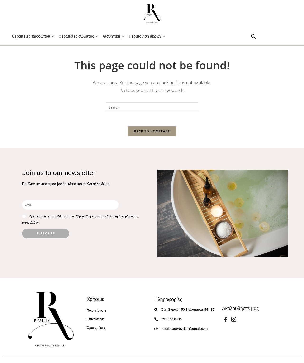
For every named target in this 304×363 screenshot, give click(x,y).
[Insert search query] (152, 107)
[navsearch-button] (253, 37)
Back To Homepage (152, 131)
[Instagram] (233, 319)
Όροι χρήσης (96, 328)
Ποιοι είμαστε (96, 311)
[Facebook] (225, 319)
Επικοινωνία (96, 319)
